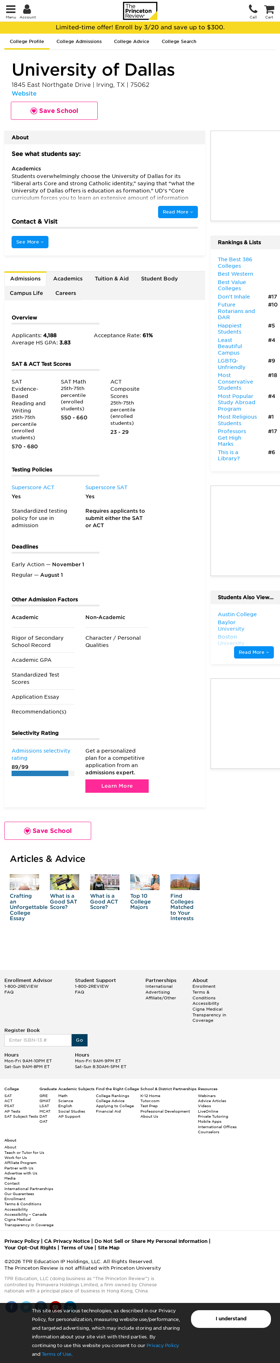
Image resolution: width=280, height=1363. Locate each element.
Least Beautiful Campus (230, 346)
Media (10, 1178)
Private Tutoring (213, 1116)
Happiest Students (230, 329)
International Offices (217, 1127)
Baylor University (231, 625)
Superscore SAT (106, 487)
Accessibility (205, 1003)
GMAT (45, 1101)
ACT (8, 1101)
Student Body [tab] (159, 279)
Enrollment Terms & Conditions (204, 992)
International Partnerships (28, 1188)
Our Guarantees (19, 1193)
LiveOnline (208, 1111)
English (65, 1106)
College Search (179, 41)
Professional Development (165, 1111)
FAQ (9, 992)
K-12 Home (150, 1095)
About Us (149, 1116)
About (10, 1147)
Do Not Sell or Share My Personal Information (150, 1241)
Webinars (207, 1095)
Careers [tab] (65, 293)
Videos (204, 1106)
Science (65, 1101)
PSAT (9, 1106)
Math (63, 1095)
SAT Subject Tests (21, 1116)
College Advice (131, 41)
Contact (12, 1183)
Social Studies (71, 1111)
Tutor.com (150, 1101)
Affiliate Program (20, 1162)
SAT (8, 1095)
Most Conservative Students (235, 381)
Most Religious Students (237, 420)
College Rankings (112, 1095)
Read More (178, 212)
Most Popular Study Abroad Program (236, 402)
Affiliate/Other (160, 997)
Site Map (108, 1247)
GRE (43, 1095)
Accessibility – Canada (25, 1214)
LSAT (44, 1106)
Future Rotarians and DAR (236, 311)
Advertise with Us (20, 1173)
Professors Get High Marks (232, 437)
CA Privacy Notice (67, 1241)
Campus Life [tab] (26, 293)
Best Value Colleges (232, 285)
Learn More (117, 786)
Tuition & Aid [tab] (112, 279)
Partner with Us (18, 1168)
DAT (43, 1116)
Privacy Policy (163, 1345)
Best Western (235, 274)
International (159, 986)
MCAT (45, 1111)
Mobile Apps (209, 1121)
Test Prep (149, 1106)
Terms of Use (56, 1354)
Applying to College (115, 1106)
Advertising (157, 992)
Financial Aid (108, 1111)
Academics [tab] (67, 279)
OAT (43, 1121)
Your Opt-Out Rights (30, 1247)
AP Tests (12, 1111)
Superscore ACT (33, 487)
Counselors (208, 1132)
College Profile (27, 41)
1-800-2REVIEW (21, 986)
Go (79, 1040)
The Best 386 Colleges (235, 263)
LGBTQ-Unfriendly (232, 364)
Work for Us (15, 1157)
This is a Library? (229, 455)
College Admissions (79, 41)
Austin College (237, 614)
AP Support (69, 1116)
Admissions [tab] (25, 279)
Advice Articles (212, 1101)
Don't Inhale (234, 297)
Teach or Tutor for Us (24, 1152)
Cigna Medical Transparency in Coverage (209, 1015)
